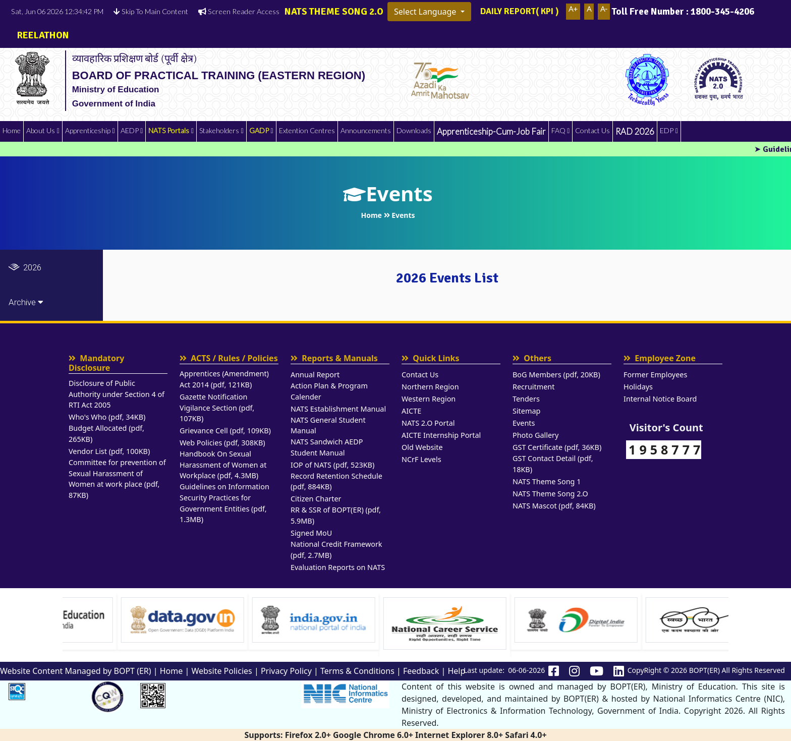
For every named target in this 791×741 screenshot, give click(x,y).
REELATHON (40, 35)
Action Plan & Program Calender (329, 391)
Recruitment (533, 386)
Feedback (421, 670)
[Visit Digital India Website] (658, 620)
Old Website (422, 447)
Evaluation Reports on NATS (338, 567)
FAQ (558, 130)
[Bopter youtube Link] (596, 671)
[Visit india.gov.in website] (396, 620)
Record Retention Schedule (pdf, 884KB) (336, 481)
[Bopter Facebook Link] (553, 671)
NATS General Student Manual (328, 425)
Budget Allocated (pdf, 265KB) (106, 433)
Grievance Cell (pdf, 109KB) (225, 430)
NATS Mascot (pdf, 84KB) (554, 505)
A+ (573, 9)
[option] (134, 621)
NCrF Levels (421, 459)
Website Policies (221, 670)
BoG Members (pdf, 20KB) (556, 374)
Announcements (366, 130)
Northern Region (430, 386)
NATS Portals (168, 130)
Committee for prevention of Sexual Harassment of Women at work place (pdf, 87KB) (117, 479)
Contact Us (592, 130)
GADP (259, 130)
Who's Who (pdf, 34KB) (107, 417)
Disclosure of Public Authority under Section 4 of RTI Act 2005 (116, 394)
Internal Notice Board (660, 399)
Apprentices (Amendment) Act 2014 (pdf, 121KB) (224, 379)
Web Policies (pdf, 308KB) (222, 442)
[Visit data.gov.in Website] (265, 620)
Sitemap (526, 411)
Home (12, 130)
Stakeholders (219, 130)
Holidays (638, 386)
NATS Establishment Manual (338, 409)
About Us (40, 130)
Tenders (526, 399)
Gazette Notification (213, 397)
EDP (666, 130)
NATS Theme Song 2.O (550, 493)
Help (456, 670)
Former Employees (655, 374)
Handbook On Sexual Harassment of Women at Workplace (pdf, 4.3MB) (223, 464)
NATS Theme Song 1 (547, 481)
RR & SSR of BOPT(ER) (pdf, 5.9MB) (336, 515)
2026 (25, 267)
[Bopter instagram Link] (574, 671)
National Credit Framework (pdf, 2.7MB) (336, 549)
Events (524, 423)
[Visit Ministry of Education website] (134, 620)
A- (603, 9)
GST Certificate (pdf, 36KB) (557, 447)
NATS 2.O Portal (428, 423)
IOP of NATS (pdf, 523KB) (332, 465)
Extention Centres (307, 130)
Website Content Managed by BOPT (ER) (75, 670)
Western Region (429, 399)
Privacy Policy (286, 670)
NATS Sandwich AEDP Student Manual (327, 447)
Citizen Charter (316, 498)
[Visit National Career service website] (527, 623)
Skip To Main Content (151, 11)
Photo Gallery (535, 435)
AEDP (130, 130)
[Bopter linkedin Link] (618, 671)
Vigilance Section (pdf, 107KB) (217, 413)
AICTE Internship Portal (441, 435)
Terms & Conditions (357, 670)
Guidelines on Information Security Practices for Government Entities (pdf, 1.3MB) (224, 503)
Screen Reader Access (238, 11)
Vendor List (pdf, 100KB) (109, 451)
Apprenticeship (87, 130)
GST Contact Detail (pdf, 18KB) (553, 463)
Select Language (426, 11)
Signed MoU (311, 533)
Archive (26, 302)
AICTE (411, 411)
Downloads (414, 130)
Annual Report (315, 374)
